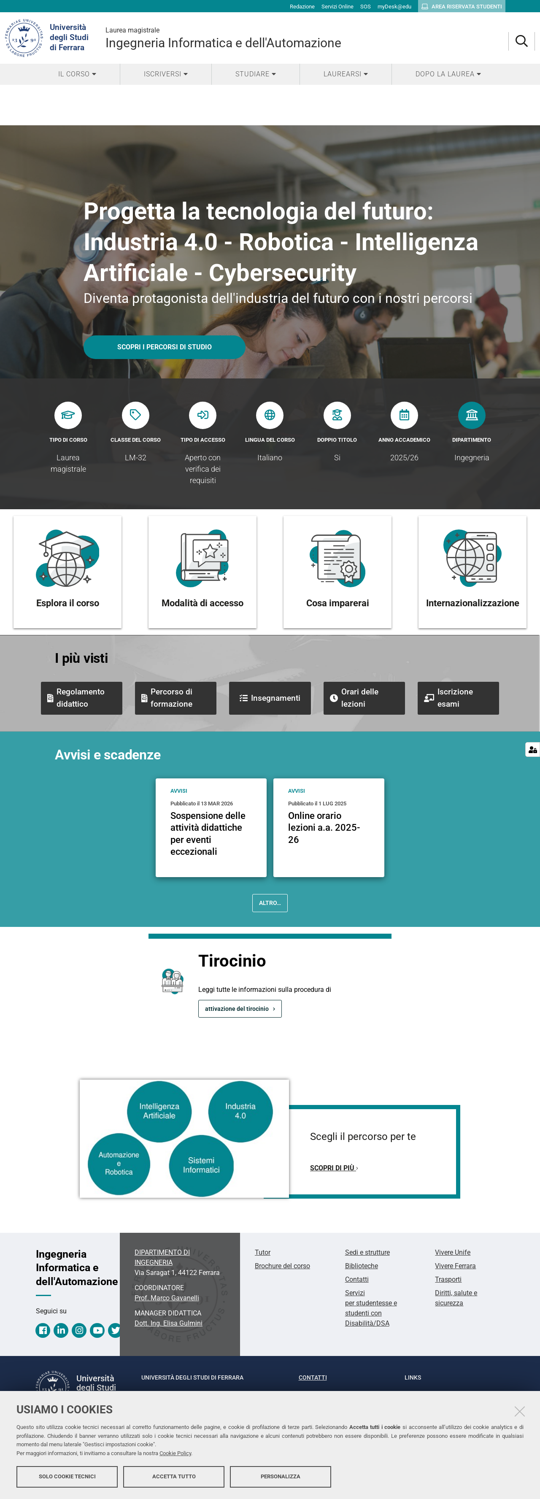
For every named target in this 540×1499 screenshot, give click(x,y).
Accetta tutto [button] (174, 1477)
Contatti (357, 1279)
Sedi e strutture (367, 1252)
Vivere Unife (452, 1252)
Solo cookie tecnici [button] (67, 1477)
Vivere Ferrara (455, 1266)
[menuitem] (77, 74)
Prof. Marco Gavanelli (167, 1298)
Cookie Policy (175, 1453)
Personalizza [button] (280, 1477)
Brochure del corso (282, 1266)
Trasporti (448, 1279)
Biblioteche (361, 1266)
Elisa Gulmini (168, 1323)
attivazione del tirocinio (237, 1008)
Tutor (262, 1252)
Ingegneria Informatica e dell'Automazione (306, 37)
